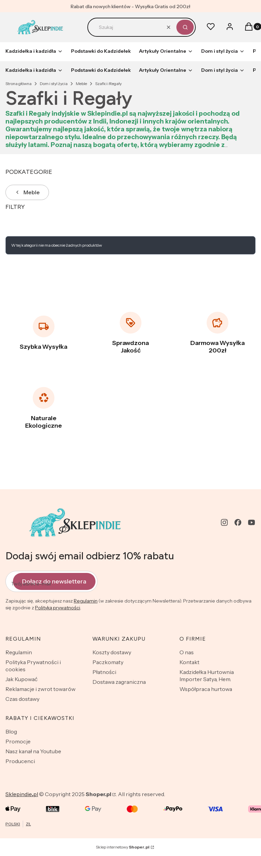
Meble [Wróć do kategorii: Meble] (27, 192)
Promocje (18, 741)
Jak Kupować (21, 679)
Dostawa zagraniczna (119, 681)
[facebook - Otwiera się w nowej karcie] (238, 522)
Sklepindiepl (21, 794)
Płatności (104, 672)
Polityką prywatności (57, 608)
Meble (81, 83)
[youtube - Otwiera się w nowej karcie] (251, 522)
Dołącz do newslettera (54, 581)
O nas (186, 652)
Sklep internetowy (123, 847)
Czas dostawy (22, 698)
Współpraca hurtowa (205, 689)
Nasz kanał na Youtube (33, 751)
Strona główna (18, 83)
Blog (11, 731)
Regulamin (86, 601)
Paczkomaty (107, 662)
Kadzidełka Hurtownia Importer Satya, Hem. (206, 675)
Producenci (20, 761)
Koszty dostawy (111, 652)
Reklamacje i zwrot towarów (40, 689)
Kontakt (189, 662)
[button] (185, 27)
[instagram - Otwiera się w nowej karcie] (224, 522)
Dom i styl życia (54, 83)
